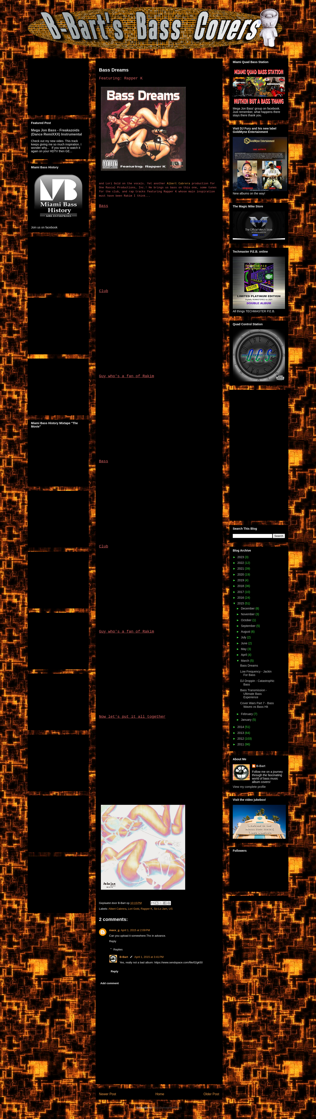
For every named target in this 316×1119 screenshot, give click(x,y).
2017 (241, 592)
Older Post (211, 1094)
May (244, 649)
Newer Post (107, 1094)
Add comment (109, 983)
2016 (241, 597)
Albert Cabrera (178, 183)
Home (159, 1094)
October (246, 620)
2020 (241, 574)
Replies (118, 949)
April (244, 654)
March (245, 660)
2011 (241, 744)
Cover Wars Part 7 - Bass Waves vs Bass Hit (257, 704)
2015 (241, 603)
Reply (112, 941)
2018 (241, 586)
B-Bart (124, 957)
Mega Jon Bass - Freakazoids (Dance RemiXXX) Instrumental (56, 132)
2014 (241, 727)
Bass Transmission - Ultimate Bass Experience (253, 693)
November (248, 614)
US (171, 908)
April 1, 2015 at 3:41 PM (149, 957)
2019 (241, 580)
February (247, 714)
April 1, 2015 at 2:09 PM (135, 930)
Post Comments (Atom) (167, 1107)
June (244, 643)
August (246, 631)
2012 (241, 738)
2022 (241, 562)
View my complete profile (249, 786)
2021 (241, 568)
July (244, 637)
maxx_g (114, 930)
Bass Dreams (249, 665)
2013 (241, 733)
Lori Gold (133, 908)
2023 (241, 557)
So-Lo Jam (160, 908)
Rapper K (146, 908)
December (248, 608)
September (248, 626)
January (246, 719)
